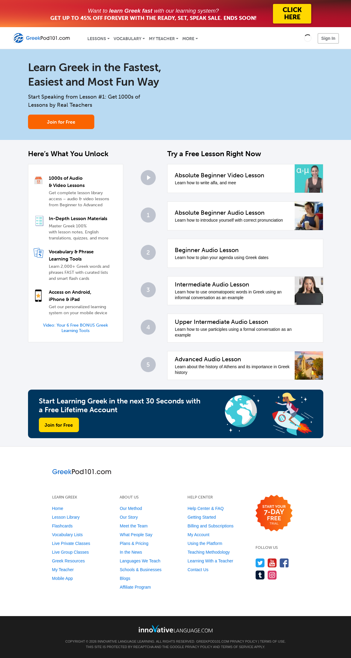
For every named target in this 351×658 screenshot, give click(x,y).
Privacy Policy (243, 641)
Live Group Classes (70, 552)
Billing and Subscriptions (210, 526)
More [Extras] (188, 38)
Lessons (96, 38)
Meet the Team (133, 526)
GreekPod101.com (212, 641)
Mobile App (62, 578)
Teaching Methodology (208, 552)
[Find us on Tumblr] (260, 575)
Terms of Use (272, 641)
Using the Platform (204, 543)
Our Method (131, 508)
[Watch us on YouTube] (272, 563)
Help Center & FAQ (205, 508)
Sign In (328, 38)
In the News (131, 552)
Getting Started (201, 517)
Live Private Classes (71, 543)
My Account (198, 534)
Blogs (125, 578)
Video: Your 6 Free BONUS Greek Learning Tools (75, 328)
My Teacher (162, 38)
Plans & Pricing (134, 543)
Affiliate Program (135, 587)
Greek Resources (68, 560)
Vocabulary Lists (67, 534)
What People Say (136, 534)
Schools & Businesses (140, 569)
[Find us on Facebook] (284, 563)
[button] (308, 38)
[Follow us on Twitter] (260, 563)
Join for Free (61, 122)
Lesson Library (66, 517)
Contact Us (197, 569)
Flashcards (62, 526)
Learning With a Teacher (210, 560)
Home (57, 508)
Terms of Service (237, 647)
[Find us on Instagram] (272, 575)
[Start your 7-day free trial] (274, 513)
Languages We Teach (140, 560)
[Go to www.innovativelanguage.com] (176, 629)
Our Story (129, 517)
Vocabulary (127, 38)
